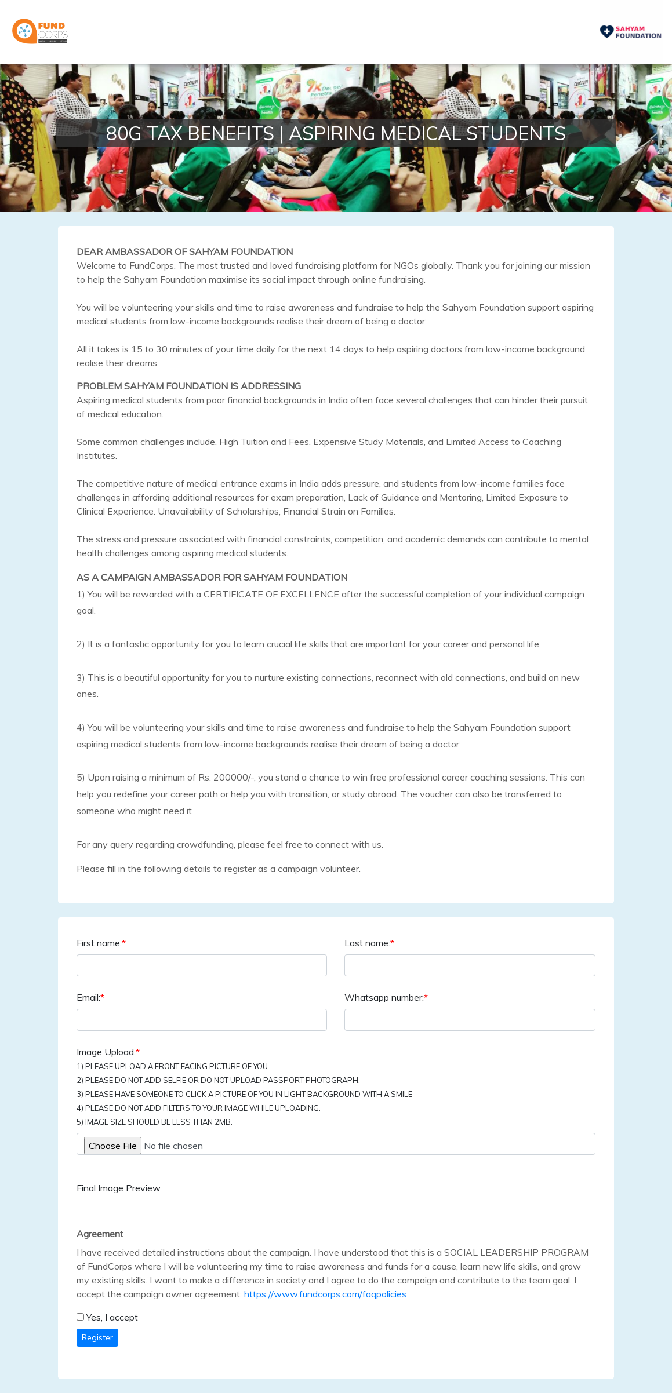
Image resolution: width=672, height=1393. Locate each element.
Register (97, 1337)
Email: (90, 997)
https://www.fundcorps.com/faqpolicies (325, 1294)
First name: (101, 943)
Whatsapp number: (386, 997)
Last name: (369, 943)
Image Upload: (244, 1086)
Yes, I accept (112, 1317)
